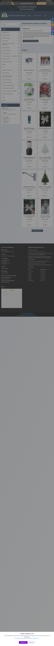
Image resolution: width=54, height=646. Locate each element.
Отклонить (31, 642)
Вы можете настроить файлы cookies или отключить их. (26, 638)
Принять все (23, 642)
